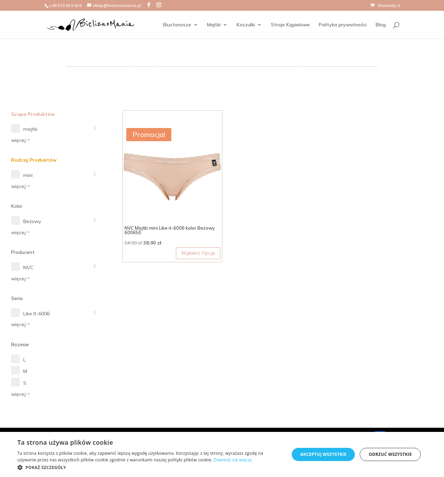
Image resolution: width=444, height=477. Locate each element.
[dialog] (222, 454)
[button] (149, 467)
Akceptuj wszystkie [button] (323, 454)
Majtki (214, 25)
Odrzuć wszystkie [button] (390, 454)
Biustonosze (177, 25)
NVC (28, 267)
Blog (381, 25)
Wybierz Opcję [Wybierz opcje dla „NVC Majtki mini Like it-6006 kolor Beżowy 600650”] (198, 253)
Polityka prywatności (343, 25)
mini (28, 175)
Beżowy (32, 221)
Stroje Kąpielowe (290, 25)
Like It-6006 (36, 313)
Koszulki (246, 25)
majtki (30, 129)
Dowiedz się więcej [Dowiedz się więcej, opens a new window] (233, 460)
